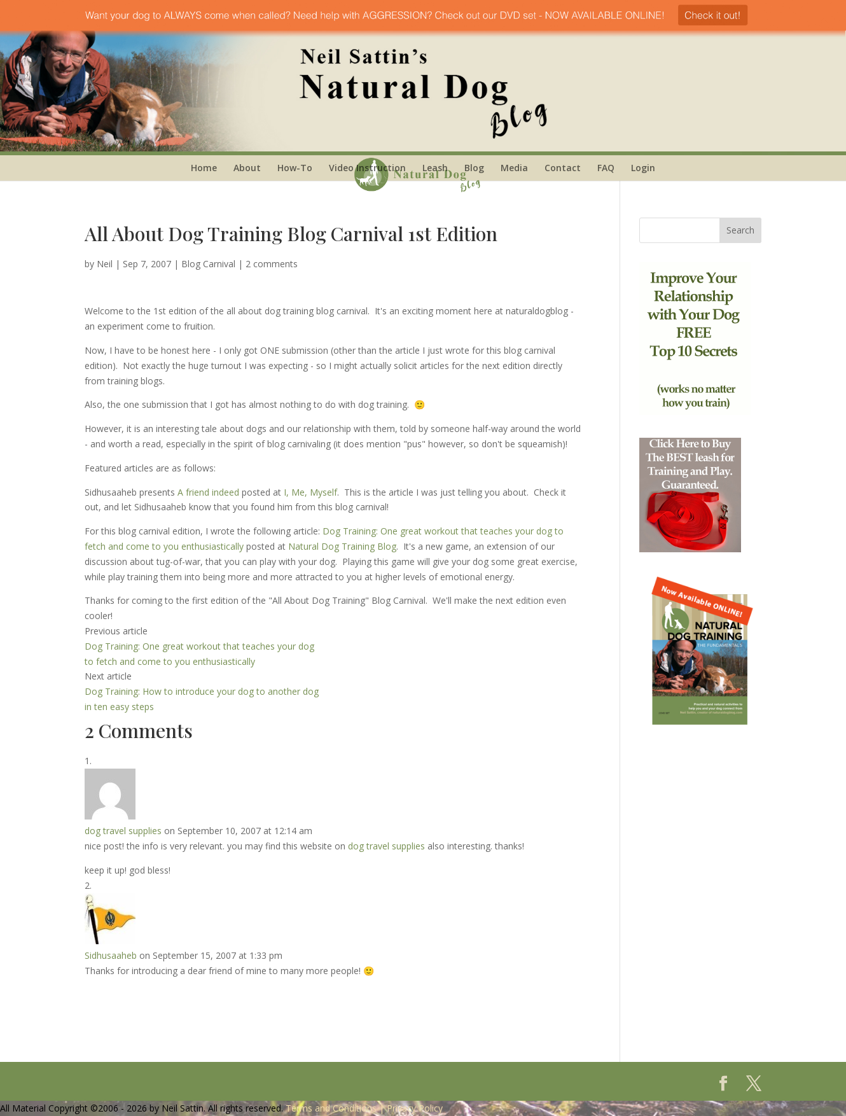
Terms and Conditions (331, 1108)
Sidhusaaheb (111, 955)
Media (514, 168)
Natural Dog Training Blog (342, 546)
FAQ (605, 168)
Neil (105, 264)
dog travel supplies (123, 831)
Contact (562, 168)
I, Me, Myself (310, 492)
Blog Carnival (208, 264)
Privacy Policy (415, 1108)
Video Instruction (367, 168)
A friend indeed (208, 492)
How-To (294, 168)
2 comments (272, 264)
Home (204, 168)
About (247, 168)
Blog (474, 168)
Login (643, 168)
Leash (435, 168)
